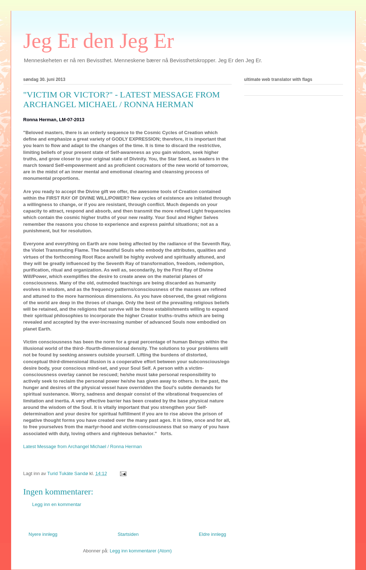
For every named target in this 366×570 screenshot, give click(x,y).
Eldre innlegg (212, 534)
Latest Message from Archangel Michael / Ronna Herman (82, 446)
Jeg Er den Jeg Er (98, 41)
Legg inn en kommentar (57, 504)
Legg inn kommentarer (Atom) (141, 550)
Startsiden (128, 534)
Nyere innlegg (43, 534)
